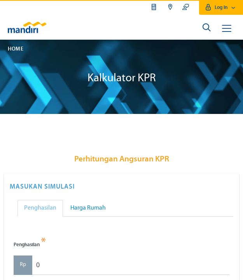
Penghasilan (40, 208)
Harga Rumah (88, 208)
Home (15, 49)
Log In (221, 7)
